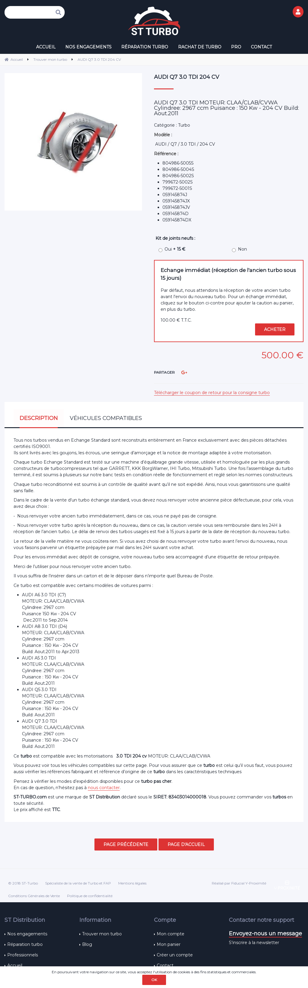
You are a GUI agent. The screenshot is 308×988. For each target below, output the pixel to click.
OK (154, 979)
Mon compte (170, 934)
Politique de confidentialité (89, 896)
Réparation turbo (25, 944)
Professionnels (22, 955)
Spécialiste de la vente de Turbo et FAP (78, 883)
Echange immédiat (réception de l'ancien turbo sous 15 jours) (228, 274)
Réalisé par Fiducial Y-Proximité (239, 883)
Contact (165, 965)
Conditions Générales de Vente (34, 896)
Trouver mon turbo (102, 934)
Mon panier (168, 944)
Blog (87, 944)
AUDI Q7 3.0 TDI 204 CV (186, 77)
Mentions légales (132, 883)
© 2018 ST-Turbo (23, 883)
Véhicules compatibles (106, 418)
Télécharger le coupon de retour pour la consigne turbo (212, 392)
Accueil (14, 965)
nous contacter (104, 787)
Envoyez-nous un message (265, 933)
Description (39, 418)
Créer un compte (175, 955)
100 (176, 320)
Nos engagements (27, 934)
